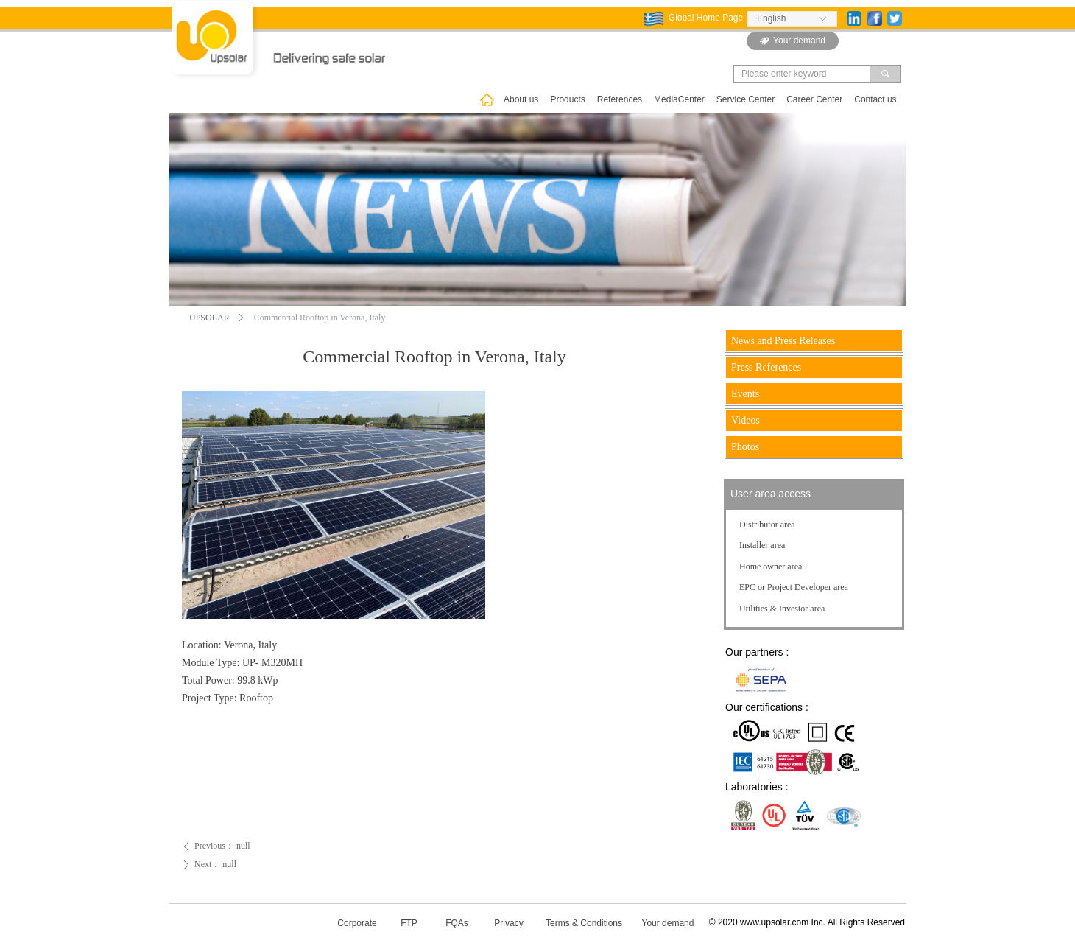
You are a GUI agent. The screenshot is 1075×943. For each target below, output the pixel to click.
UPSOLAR (209, 317)
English (771, 18)
